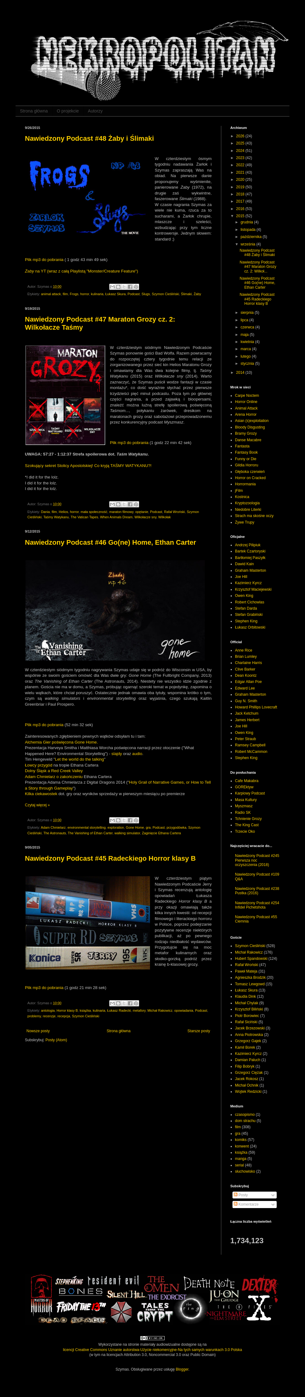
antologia (48, 1010)
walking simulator (127, 833)
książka (85, 1010)
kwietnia (248, 342)
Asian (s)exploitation (252, 421)
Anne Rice (243, 650)
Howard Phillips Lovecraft (256, 707)
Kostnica (242, 497)
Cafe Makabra (246, 781)
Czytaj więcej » (37, 805)
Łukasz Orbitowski (250, 627)
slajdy (116, 753)
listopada (248, 229)
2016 (241, 209)
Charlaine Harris (248, 663)
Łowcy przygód (38, 765)
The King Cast (247, 825)
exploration (115, 827)
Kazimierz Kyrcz (248, 583)
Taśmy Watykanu (56, 517)
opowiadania (183, 1010)
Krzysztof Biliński (249, 1009)
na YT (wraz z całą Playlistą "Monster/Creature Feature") (81, 271)
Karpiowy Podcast (250, 793)
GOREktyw (244, 787)
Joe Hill (241, 577)
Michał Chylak (246, 1003)
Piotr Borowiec (247, 1016)
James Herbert (247, 720)
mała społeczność (94, 512)
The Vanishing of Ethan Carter (90, 833)
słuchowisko (245, 1171)
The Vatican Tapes (84, 517)
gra (148, 827)
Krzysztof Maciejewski (253, 589)
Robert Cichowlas (249, 602)
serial (239, 1165)
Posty (241, 1195)
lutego (246, 356)
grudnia (247, 222)
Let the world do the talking (79, 759)
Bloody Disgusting (250, 427)
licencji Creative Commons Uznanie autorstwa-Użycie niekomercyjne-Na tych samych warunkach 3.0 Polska (152, 1350)
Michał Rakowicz (160, 1010)
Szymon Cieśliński (165, 294)
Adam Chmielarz (53, 827)
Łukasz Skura (115, 294)
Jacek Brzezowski (250, 1028)
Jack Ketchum (246, 713)
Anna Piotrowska (249, 1035)
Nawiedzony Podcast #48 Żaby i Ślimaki (89, 138)
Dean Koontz (245, 675)
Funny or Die (245, 459)
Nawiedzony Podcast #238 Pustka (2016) (257, 890)
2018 (241, 194)
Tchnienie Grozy (248, 819)
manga (240, 1159)
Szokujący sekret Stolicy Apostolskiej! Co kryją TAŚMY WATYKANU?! (88, 465)
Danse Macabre (248, 440)
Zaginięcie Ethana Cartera (161, 833)
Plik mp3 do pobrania (44, 259)
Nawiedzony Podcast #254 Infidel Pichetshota (257, 905)
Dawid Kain (244, 564)
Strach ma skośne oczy (254, 516)
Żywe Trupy (244, 522)
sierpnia (248, 312)
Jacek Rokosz (246, 1079)
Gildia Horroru (246, 465)
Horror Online (246, 402)
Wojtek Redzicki (248, 1091)
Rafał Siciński (246, 1022)
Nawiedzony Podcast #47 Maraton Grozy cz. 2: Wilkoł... (258, 266)
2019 (241, 187)
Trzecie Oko (245, 831)
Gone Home (135, 827)
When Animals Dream (116, 517)
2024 (241, 151)
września (248, 244)
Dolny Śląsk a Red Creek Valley (54, 770)
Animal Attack (246, 408)
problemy (34, 1016)
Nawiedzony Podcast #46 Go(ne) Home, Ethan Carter (110, 542)
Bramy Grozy (246, 433)
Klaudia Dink (245, 996)
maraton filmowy (121, 512)
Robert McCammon (251, 751)
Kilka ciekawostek (41, 793)
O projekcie (68, 110)
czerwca (248, 327)
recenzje (49, 1016)
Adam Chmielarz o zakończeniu (53, 776)
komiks (240, 1140)
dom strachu (245, 1121)
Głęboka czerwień (250, 471)
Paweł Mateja (246, 971)
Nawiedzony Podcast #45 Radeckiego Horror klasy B (110, 858)
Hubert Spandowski (251, 958)
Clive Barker (245, 669)
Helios (63, 512)
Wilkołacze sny (145, 517)
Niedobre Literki (248, 509)
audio (137, 753)
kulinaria (97, 294)
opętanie (141, 512)
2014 (241, 372)
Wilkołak (164, 517)
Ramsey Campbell (250, 745)
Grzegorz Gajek (248, 1041)
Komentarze (246, 1204)
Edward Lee (245, 688)
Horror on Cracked (250, 478)
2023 (241, 158)
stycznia (248, 363)
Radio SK (243, 812)
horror (84, 294)
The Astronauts (54, 833)
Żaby (197, 294)
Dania (45, 512)
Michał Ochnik (246, 1085)
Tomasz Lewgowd (250, 984)
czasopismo (245, 1114)
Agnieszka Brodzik (250, 977)
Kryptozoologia (247, 503)
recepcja (63, 1016)
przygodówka (176, 827)
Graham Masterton (250, 570)
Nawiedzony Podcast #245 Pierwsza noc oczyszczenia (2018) (257, 860)
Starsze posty (198, 1031)
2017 (241, 201)
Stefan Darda (246, 608)
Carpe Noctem (247, 395)
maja (245, 334)
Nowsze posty (38, 1031)
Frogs (74, 294)
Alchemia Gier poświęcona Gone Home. (61, 742)
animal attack (51, 294)
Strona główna (34, 110)
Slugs (146, 294)
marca (246, 349)
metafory (139, 1010)
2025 (241, 143)
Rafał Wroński (174, 512)
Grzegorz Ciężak (249, 1072)
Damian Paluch (247, 1060)
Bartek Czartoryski (250, 551)
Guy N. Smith (246, 701)
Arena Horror (245, 414)
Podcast (134, 294)
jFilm (239, 490)
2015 (241, 216)
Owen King (244, 595)
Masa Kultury (246, 800)
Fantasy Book (246, 452)
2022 (241, 165)
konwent (242, 1146)
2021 (241, 172)
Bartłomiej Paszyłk (250, 558)
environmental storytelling (87, 827)
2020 (241, 179)
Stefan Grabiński (249, 614)
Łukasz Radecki (119, 1010)
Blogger (182, 1369)
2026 (241, 136)
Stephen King (246, 621)
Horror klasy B (67, 1010)
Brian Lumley (246, 656)
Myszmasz (244, 806)
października (252, 237)
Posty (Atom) (56, 1040)
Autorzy (95, 110)
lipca (245, 320)
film (65, 294)
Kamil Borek (245, 1047)
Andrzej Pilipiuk (247, 545)
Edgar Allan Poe (248, 682)
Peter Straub (245, 739)
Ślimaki (186, 294)
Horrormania (245, 484)
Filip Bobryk (245, 1066)
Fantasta (242, 446)
